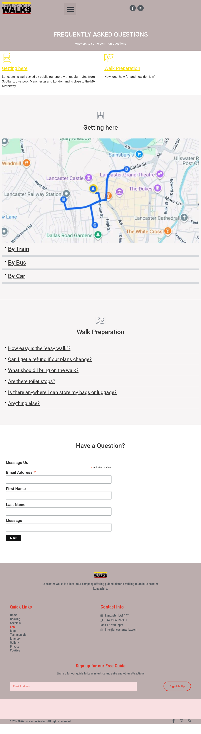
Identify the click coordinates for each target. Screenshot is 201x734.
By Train (18, 249)
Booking (15, 619)
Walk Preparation (122, 68)
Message (14, 521)
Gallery (14, 642)
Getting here (14, 68)
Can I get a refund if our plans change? (50, 359)
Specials (15, 623)
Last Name (15, 505)
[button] (70, 9)
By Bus (17, 262)
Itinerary (15, 639)
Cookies (15, 650)
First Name (16, 489)
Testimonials (18, 635)
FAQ (12, 627)
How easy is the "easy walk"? (39, 348)
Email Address (21, 472)
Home (13, 615)
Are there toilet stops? (31, 381)
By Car (16, 276)
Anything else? (24, 403)
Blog (13, 631)
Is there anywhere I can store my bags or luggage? (62, 392)
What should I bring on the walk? (43, 370)
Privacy (14, 646)
